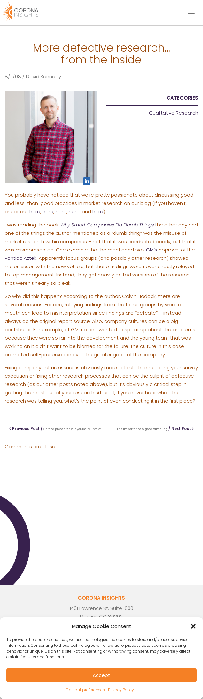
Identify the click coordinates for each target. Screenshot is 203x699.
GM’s (151, 249)
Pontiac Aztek (20, 258)
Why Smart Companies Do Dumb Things (107, 224)
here (34, 211)
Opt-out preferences (85, 690)
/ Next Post (155, 428)
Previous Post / (55, 428)
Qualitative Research (173, 113)
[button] (193, 626)
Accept (101, 675)
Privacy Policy (121, 690)
